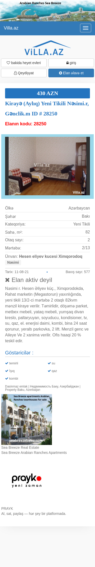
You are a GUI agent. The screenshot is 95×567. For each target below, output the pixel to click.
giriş (71, 63)
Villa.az (11, 28)
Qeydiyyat (24, 73)
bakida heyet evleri (24, 63)
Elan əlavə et (71, 73)
